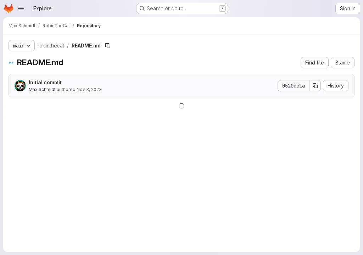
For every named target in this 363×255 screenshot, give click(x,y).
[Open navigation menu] (21, 8)
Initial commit (45, 82)
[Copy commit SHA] (315, 85)
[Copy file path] (107, 45)
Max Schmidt (42, 89)
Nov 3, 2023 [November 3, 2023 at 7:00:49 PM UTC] (89, 89)
